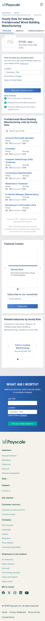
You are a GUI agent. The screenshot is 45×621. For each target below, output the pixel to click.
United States (6, 13)
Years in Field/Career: (13, 80)
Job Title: (12, 399)
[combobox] (22, 72)
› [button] (25, 267)
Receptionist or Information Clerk (20, 205)
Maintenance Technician (16, 184)
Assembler (10, 149)
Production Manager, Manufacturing (21, 194)
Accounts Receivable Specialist (19, 138)
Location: (8, 69)
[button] (7, 30)
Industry (16, 13)
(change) (18, 76)
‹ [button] (20, 267)
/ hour (29, 42)
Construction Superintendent (18, 173)
